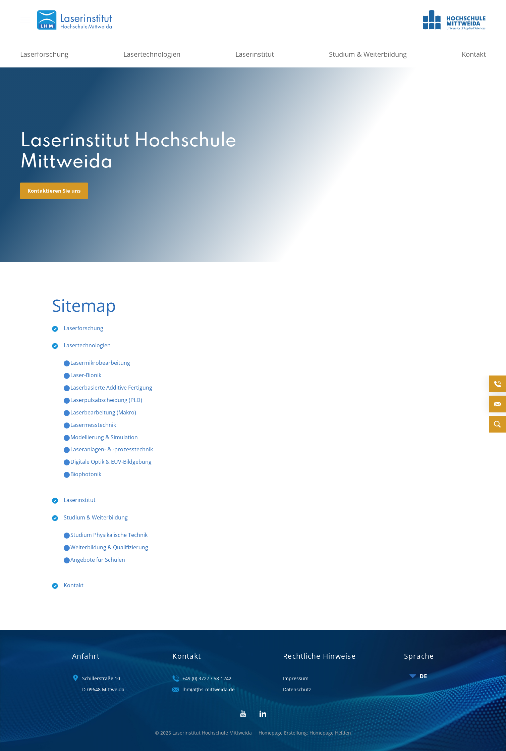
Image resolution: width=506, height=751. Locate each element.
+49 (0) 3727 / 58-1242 (206, 672)
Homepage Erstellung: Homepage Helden (305, 726)
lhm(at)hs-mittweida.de (208, 683)
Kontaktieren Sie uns (53, 184)
